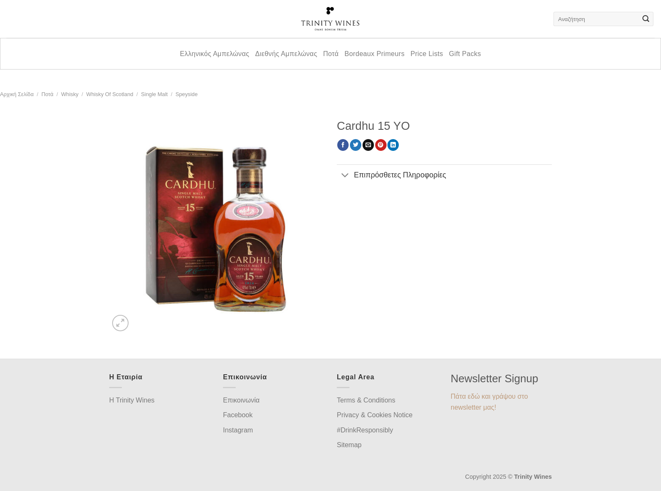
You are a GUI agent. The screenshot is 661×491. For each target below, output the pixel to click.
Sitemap (349, 444)
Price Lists (427, 53)
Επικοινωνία (241, 400)
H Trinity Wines (132, 400)
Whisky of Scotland (110, 94)
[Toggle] (345, 176)
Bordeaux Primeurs (374, 53)
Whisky (69, 94)
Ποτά (331, 53)
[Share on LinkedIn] (393, 145)
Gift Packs (465, 53)
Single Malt (154, 94)
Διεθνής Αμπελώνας (286, 53)
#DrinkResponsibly (365, 430)
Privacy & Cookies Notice (375, 415)
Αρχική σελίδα (17, 94)
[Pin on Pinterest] (381, 145)
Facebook (238, 415)
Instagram (238, 430)
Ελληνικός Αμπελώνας (214, 53)
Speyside (186, 94)
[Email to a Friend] (368, 145)
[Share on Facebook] (343, 145)
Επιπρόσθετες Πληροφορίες (391, 176)
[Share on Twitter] (355, 145)
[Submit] (646, 19)
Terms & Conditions (366, 400)
